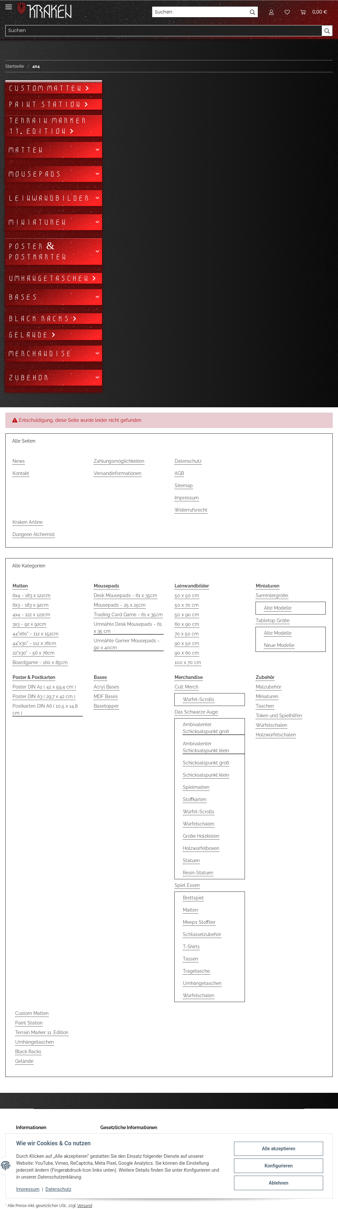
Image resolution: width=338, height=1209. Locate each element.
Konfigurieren (278, 1165)
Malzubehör (268, 686)
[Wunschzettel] (287, 12)
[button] (271, 12)
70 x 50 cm (187, 633)
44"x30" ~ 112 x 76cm (34, 643)
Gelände (24, 1061)
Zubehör (28, 377)
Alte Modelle (277, 608)
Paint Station (29, 1022)
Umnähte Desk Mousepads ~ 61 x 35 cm (128, 627)
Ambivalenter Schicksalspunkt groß (206, 728)
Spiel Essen (187, 885)
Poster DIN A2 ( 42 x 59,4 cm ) (44, 686)
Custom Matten (32, 1013)
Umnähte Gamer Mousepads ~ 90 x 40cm (127, 644)
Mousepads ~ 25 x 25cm (120, 605)
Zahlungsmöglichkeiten (119, 461)
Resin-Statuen (198, 872)
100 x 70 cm (188, 662)
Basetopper (106, 706)
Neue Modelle (279, 645)
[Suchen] (200, 11)
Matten (190, 910)
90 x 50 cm (187, 643)
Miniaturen (267, 696)
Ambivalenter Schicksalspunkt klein (206, 747)
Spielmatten (196, 787)
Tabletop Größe (272, 620)
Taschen (265, 706)
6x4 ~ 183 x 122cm (32, 595)
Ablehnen (278, 1183)
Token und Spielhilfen (279, 715)
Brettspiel (193, 897)
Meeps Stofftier (199, 922)
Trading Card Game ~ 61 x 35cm (128, 614)
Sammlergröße (272, 595)
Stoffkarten (194, 799)
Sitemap (184, 485)
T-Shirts (191, 946)
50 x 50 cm (187, 595)
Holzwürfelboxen (201, 848)
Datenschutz (188, 461)
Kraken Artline (28, 522)
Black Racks (28, 1051)
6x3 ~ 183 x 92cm (31, 605)
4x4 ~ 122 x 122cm (31, 614)
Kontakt (21, 473)
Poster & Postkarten (37, 251)
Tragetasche (196, 971)
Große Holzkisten (201, 836)
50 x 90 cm (187, 614)
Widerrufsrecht (191, 510)
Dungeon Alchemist (34, 534)
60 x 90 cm (187, 624)
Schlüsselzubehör (202, 934)
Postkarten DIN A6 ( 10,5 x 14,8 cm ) (45, 709)
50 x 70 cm (187, 605)
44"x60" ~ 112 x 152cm (35, 633)
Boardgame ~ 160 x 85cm (40, 662)
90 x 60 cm (187, 652)
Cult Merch (186, 686)
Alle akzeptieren (278, 1148)
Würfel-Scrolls (198, 699)
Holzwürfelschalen (276, 734)
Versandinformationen (117, 473)
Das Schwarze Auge (196, 712)
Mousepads (34, 174)
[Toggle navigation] (8, 4)
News (19, 461)
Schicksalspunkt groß (206, 762)
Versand (84, 1205)
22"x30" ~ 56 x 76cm (33, 652)
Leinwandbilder (48, 198)
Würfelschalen (198, 823)
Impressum (187, 497)
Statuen (191, 860)
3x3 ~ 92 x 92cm (29, 624)
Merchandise (40, 353)
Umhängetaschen (202, 983)
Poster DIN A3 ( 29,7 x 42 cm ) (44, 696)
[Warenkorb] (314, 12)
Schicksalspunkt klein (206, 775)
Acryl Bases (106, 686)
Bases (22, 297)
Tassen (190, 958)
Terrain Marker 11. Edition (41, 1032)
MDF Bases (106, 696)
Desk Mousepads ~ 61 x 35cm (125, 595)
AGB (179, 473)
